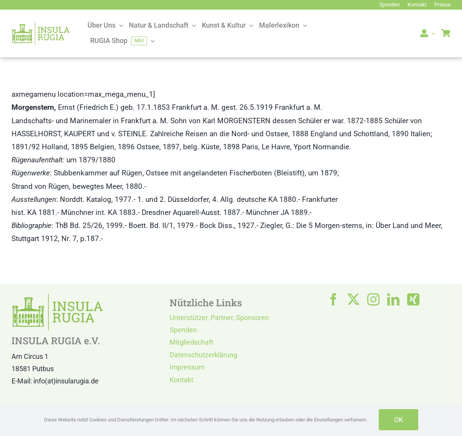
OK (398, 420)
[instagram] (373, 299)
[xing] (413, 299)
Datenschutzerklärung (203, 355)
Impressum (187, 367)
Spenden (183, 330)
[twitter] (353, 299)
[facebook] (333, 299)
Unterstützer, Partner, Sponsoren (219, 318)
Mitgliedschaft (191, 342)
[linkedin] (393, 299)
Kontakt (181, 380)
